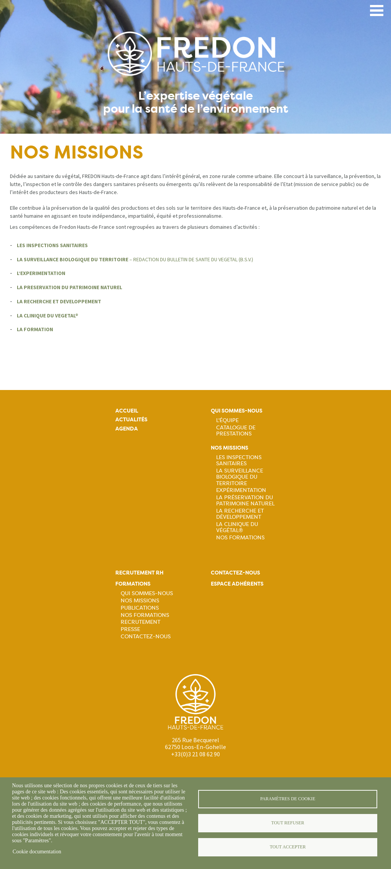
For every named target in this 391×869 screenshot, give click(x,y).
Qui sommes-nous (236, 410)
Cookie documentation (37, 851)
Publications (140, 607)
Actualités (131, 419)
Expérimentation (241, 490)
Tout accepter (287, 847)
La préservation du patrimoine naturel (245, 500)
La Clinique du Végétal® (237, 527)
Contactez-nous (146, 636)
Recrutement (140, 621)
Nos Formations (240, 537)
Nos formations (145, 615)
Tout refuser (287, 822)
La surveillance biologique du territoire (239, 476)
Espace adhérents (237, 583)
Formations (132, 583)
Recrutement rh (139, 572)
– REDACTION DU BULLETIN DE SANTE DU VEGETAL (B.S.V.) (135, 259)
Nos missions (229, 447)
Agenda (126, 428)
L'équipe (227, 420)
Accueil (126, 410)
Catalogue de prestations (235, 430)
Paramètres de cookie (287, 798)
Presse (130, 629)
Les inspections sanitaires (239, 460)
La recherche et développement (240, 513)
